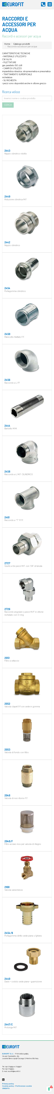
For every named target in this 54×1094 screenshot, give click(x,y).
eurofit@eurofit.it (14, 1071)
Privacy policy (8, 1084)
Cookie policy (8, 1086)
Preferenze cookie (23, 1086)
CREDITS (6, 1088)
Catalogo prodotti (21, 44)
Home (7, 44)
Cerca (8, 105)
